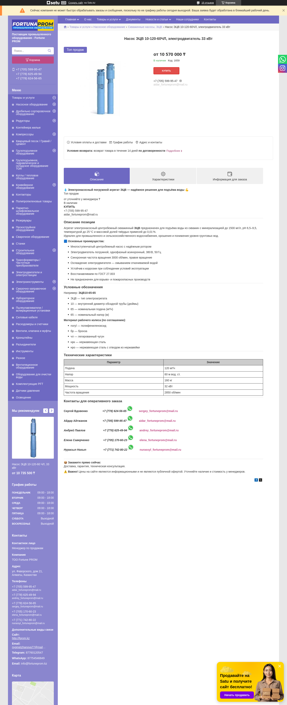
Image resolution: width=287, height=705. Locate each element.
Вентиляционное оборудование (27, 366)
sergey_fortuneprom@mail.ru (158, 411)
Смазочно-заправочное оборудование (31, 290)
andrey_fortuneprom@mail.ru (159, 430)
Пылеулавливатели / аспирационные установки (33, 309)
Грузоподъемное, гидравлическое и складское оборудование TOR (32, 164)
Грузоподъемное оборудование (26, 152)
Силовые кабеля (26, 317)
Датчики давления (27, 390)
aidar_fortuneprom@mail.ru (157, 420)
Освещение (23, 397)
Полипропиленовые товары (34, 201)
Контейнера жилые (28, 127)
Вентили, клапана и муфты (33, 330)
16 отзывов (207, 2)
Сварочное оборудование (32, 236)
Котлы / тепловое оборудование (27, 177)
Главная (70, 19)
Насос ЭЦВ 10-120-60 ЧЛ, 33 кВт (30, 466)
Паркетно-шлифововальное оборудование (27, 210)
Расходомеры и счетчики (32, 324)
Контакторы (23, 194)
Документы (133, 19)
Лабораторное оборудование (25, 300)
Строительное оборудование (25, 252)
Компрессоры (25, 134)
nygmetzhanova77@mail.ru (29, 647)
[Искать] (49, 50)
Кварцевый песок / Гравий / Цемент (33, 143)
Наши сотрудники (187, 19)
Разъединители (26, 344)
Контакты (210, 19)
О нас (87, 19)
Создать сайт (75, 2)
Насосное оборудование (32, 104)
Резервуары (23, 220)
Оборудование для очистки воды (33, 376)
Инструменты (24, 351)
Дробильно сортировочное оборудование (33, 113)
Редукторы (23, 120)
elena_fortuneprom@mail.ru (158, 440)
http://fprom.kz (21, 638)
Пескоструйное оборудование (25, 229)
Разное (20, 358)
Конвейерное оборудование (25, 186)
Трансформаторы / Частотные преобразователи (28, 262)
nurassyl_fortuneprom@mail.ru (160, 449)
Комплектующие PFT (29, 383)
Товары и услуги (23, 97)
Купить (166, 71)
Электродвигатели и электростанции (29, 274)
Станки (20, 243)
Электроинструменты (30, 281)
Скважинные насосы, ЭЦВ (145, 27)
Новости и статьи (156, 19)
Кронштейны (24, 337)
